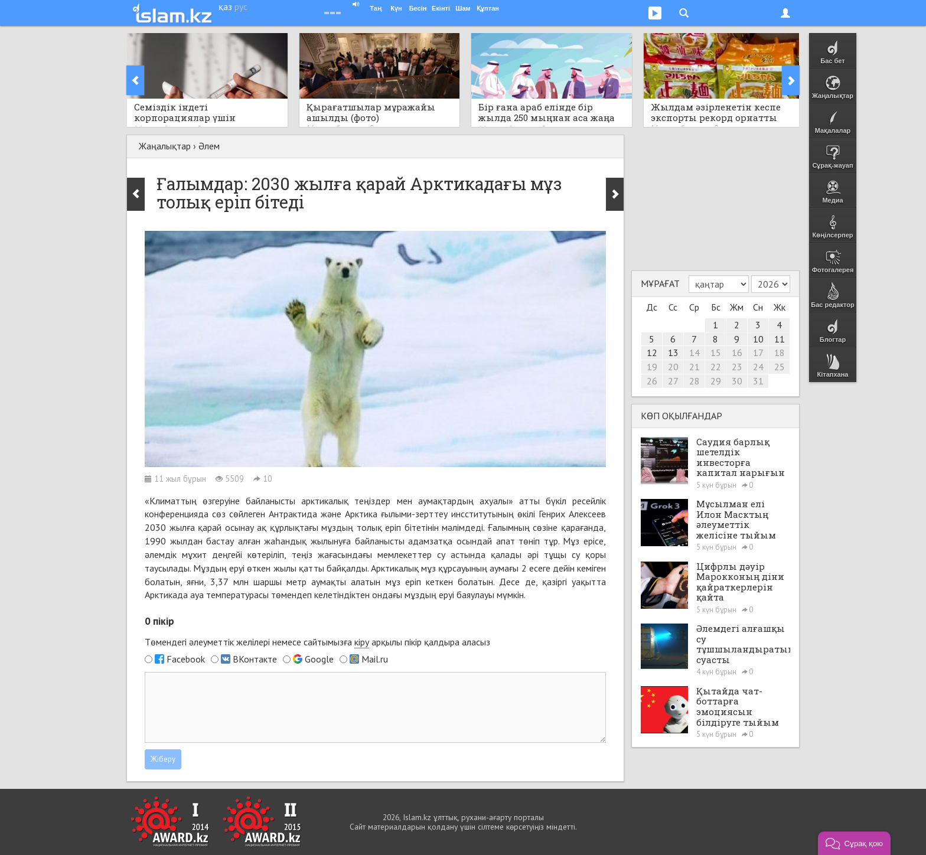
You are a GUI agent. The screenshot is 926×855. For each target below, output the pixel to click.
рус (240, 6)
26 (652, 381)
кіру (361, 642)
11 (779, 339)
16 (737, 352)
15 (715, 352)
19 (652, 367)
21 (694, 367)
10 (758, 339)
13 (673, 352)
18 (779, 352)
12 (652, 352)
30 (737, 381)
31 (758, 381)
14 (694, 352)
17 (758, 352)
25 (779, 367)
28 (694, 381)
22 (715, 367)
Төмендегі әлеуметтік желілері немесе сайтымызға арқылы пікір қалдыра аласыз (317, 642)
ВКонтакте (255, 659)
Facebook (186, 659)
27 (673, 381)
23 (737, 367)
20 (673, 367)
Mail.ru (374, 659)
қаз (225, 6)
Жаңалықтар (165, 146)
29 (715, 381)
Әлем (209, 146)
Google (319, 659)
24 (758, 367)
